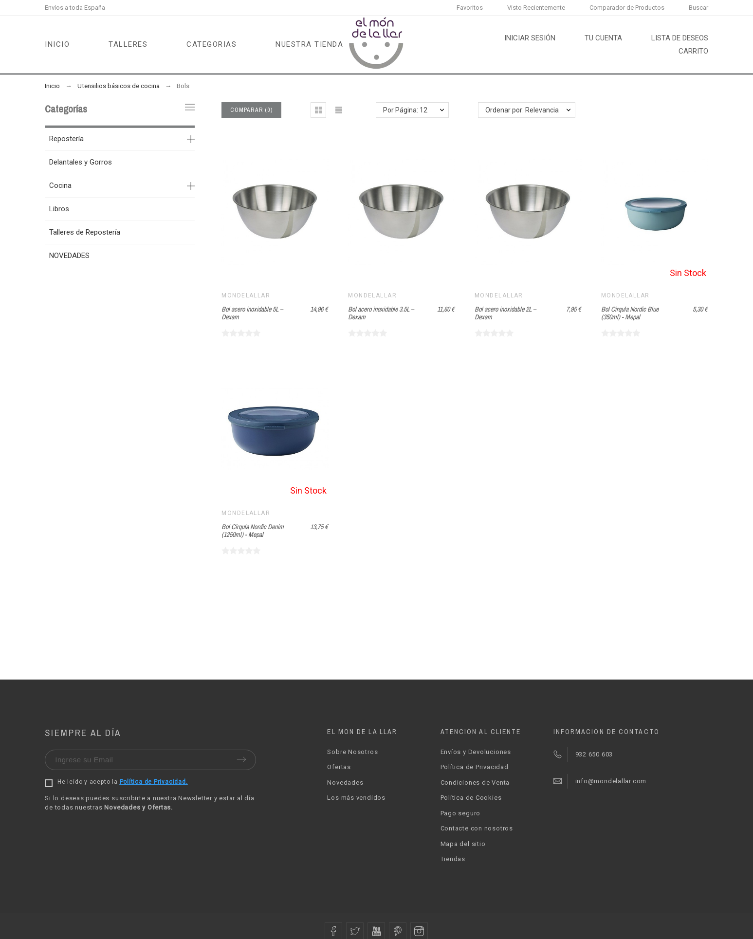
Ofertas (338, 767)
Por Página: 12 (405, 110)
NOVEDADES (69, 255)
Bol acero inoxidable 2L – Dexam (505, 313)
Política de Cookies (471, 797)
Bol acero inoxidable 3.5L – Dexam (381, 313)
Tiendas (453, 859)
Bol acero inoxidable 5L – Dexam (252, 313)
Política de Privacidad (475, 767)
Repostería (66, 138)
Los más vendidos (356, 797)
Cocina (60, 185)
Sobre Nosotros (352, 751)
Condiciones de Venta (475, 782)
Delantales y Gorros (80, 162)
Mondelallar (245, 295)
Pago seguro (461, 813)
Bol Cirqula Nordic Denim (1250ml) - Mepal (252, 530)
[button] (318, 110)
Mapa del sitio (463, 843)
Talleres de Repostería (84, 232)
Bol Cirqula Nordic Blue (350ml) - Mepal (630, 313)
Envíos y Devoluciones (476, 751)
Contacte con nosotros (477, 828)
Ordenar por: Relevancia (522, 110)
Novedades (345, 782)
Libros (59, 208)
